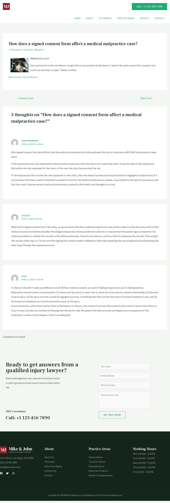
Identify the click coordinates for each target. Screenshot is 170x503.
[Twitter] (7, 475)
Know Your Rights (53, 468)
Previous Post (24, 98)
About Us (49, 459)
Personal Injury (96, 468)
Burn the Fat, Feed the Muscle (24, 77)
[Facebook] (1, 475)
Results (146, 18)
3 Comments (15, 49)
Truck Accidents (97, 463)
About (95, 18)
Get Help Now (112, 417)
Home (84, 18)
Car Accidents (96, 459)
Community (50, 473)
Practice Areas (128, 18)
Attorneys (109, 18)
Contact (160, 18)
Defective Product (98, 473)
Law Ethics (28, 49)
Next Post (148, 98)
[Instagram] (13, 475)
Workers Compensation (101, 477)
